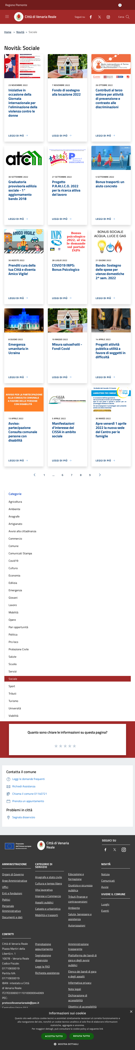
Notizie (105, 874)
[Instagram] (106, 16)
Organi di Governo (13, 874)
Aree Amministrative (14, 881)
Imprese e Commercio (48, 896)
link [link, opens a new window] (101, 1028)
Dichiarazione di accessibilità (77, 997)
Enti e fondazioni (12, 893)
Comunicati (108, 881)
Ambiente (14, 509)
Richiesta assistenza (47, 973)
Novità (20, 32)
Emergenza (15, 590)
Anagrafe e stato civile (48, 877)
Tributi (12, 693)
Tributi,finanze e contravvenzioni (78, 899)
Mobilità (13, 612)
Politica (13, 634)
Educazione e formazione (76, 876)
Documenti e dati (12, 917)
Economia (14, 575)
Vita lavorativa (44, 890)
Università (15, 708)
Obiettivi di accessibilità (82, 1006)
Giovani (13, 597)
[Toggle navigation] (7, 16)
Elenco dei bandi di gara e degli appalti (82, 973)
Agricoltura (15, 502)
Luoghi (105, 904)
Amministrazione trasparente (78, 946)
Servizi (13, 671)
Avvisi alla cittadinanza (22, 531)
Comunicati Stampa (20, 553)
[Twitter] (98, 16)
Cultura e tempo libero (48, 883)
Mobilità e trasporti (46, 915)
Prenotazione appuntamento (44, 946)
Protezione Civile (19, 649)
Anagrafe (14, 516)
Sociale (13, 679)
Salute (12, 656)
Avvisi (104, 887)
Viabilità (13, 716)
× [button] (131, 1011)
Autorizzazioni (76, 925)
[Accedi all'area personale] (120, 5)
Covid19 (13, 561)
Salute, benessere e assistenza (80, 916)
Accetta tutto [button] (54, 1036)
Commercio (15, 538)
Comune (13, 546)
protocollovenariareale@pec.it (20, 1003)
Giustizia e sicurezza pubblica (80, 887)
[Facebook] (89, 16)
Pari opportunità (18, 627)
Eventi (105, 911)
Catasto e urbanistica (47, 909)
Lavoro (13, 605)
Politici (6, 899)
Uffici (5, 887)
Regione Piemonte (16, 5)
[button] (67, 1044)
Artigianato (15, 524)
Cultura (13, 568)
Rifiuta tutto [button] (81, 1036)
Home (7, 32)
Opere (12, 620)
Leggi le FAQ (42, 966)
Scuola (13, 664)
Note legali (74, 989)
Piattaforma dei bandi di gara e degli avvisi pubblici (82, 960)
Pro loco (13, 642)
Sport (12, 686)
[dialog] (67, 1029)
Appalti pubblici (44, 902)
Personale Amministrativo (11, 908)
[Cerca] (128, 17)
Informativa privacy (79, 983)
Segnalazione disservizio (43, 957)
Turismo (13, 701)
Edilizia (13, 583)
